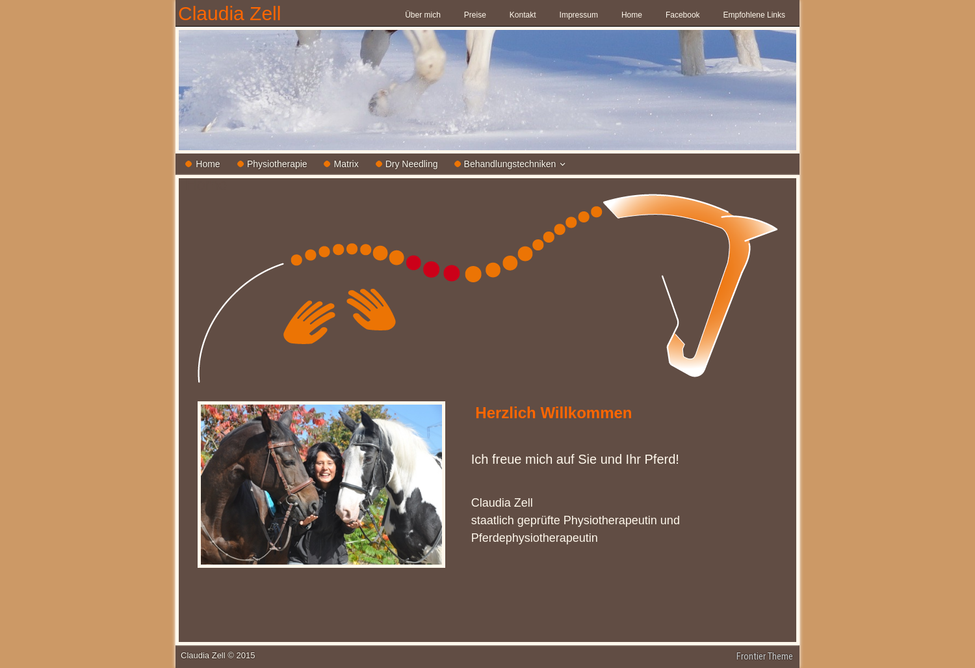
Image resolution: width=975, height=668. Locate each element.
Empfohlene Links (754, 15)
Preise (475, 15)
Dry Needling (411, 164)
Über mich (423, 15)
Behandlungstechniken (510, 164)
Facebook (683, 15)
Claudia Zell (229, 13)
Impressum (579, 15)
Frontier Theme (764, 656)
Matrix (346, 164)
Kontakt (523, 15)
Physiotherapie (277, 164)
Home (631, 15)
